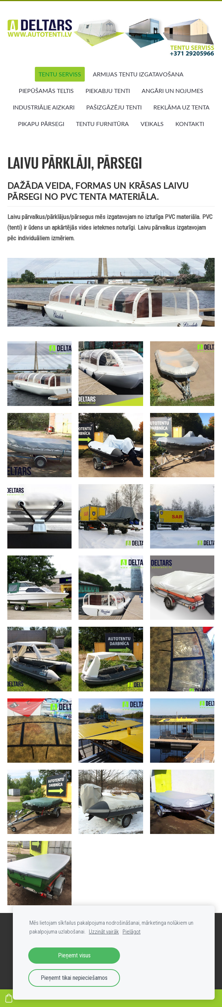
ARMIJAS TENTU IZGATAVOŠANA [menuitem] (138, 74)
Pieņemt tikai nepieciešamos (74, 977)
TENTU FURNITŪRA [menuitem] (102, 124)
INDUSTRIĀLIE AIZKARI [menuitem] (43, 107)
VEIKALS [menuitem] (152, 124)
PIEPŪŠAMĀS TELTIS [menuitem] (46, 91)
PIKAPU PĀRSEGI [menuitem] (41, 124)
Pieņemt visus (74, 955)
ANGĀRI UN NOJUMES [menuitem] (172, 91)
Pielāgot (132, 931)
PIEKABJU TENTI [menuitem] (107, 91)
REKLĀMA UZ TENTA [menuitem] (181, 107)
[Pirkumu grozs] (9, 998)
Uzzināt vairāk (104, 931)
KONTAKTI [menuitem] (189, 124)
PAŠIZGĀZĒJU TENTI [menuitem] (114, 107)
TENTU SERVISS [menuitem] (60, 74)
